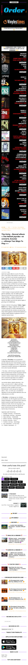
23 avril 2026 (12, 571)
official (5, 487)
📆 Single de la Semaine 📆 (14, 535)
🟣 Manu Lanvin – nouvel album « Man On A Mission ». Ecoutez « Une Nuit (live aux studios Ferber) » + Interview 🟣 (17, 540)
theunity (5, 490)
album (7, 479)
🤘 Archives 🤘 (14, 522)
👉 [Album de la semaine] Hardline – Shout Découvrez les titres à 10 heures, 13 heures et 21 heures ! (17, 555)
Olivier (12, 247)
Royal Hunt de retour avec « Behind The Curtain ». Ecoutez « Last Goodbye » (17, 569)
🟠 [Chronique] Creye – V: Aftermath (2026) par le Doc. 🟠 (17, 598)
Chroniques (6, 481)
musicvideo (5, 484)
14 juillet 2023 (6, 247)
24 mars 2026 (12, 529)
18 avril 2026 (12, 610)
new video (22, 484)
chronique (14, 479)
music (20, 481)
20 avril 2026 (12, 558)
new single (14, 484)
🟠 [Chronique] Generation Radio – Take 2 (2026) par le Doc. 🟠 (17, 589)
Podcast (11, 487)
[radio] (8, 471)
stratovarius (19, 487)
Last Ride (13, 481)
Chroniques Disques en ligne (14, 577)
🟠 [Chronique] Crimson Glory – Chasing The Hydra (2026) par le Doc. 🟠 (17, 608)
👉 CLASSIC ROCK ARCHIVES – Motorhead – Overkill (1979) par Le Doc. (17, 527)
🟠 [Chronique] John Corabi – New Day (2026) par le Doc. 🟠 (17, 581)
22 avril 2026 (12, 544)
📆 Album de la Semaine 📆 (14, 550)
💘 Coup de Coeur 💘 (14, 564)
